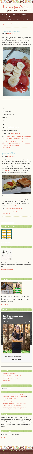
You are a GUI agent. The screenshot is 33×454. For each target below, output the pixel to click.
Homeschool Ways (16, 7)
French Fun (16, 19)
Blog (2, 14)
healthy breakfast (8, 210)
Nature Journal (22, 14)
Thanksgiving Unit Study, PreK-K (9, 398)
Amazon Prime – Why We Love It (9, 373)
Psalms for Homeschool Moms (16, 17)
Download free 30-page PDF (7, 269)
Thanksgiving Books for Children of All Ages (11, 379)
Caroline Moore (27, 450)
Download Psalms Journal (6, 305)
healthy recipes (15, 136)
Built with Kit (16, 359)
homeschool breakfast (6, 143)
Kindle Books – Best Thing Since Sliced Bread (12, 375)
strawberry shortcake (15, 143)
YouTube (3, 17)
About (28, 19)
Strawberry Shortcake (11, 30)
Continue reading (15, 133)
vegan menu (14, 138)
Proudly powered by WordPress (9, 450)
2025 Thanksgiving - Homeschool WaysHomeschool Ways (14, 396)
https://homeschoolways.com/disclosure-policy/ (11, 437)
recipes (13, 208)
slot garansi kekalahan (7, 394)
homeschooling (22, 136)
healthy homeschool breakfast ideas (12, 142)
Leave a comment (6, 147)
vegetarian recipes (15, 145)
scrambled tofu (19, 208)
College (23, 19)
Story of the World (6, 19)
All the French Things (23, 409)
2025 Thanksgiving (6, 380)
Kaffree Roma (7, 170)
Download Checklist (5, 242)
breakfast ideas (9, 136)
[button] (16, 339)
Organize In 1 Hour (10, 14)
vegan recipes (20, 138)
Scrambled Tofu (8, 153)
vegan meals (9, 138)
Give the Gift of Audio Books (8, 377)
